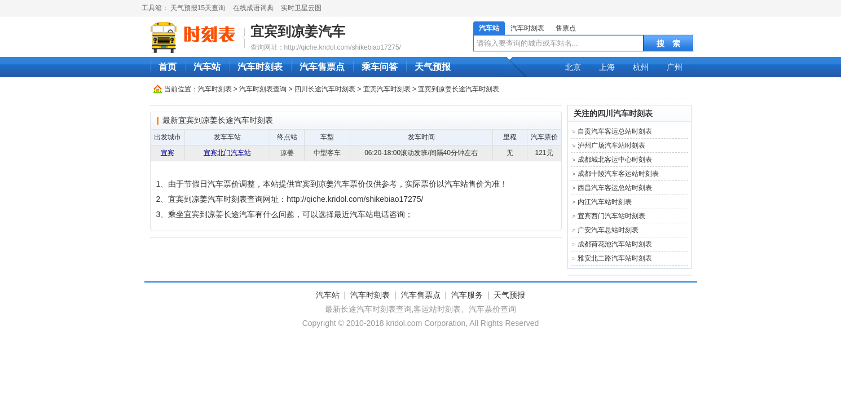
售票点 (566, 28)
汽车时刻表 (527, 28)
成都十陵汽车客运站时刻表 (618, 174)
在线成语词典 (253, 8)
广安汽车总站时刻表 (608, 230)
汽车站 (489, 28)
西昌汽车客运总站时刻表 (615, 188)
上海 (607, 67)
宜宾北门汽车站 (227, 153)
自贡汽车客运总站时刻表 (615, 131)
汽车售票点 (322, 67)
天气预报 (433, 67)
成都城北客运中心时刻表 (615, 160)
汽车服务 (467, 294)
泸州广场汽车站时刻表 (611, 145)
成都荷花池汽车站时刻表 (615, 244)
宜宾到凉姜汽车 (297, 31)
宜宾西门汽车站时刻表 (611, 216)
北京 (573, 67)
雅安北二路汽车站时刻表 (615, 258)
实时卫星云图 (301, 8)
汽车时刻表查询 (263, 89)
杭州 (641, 67)
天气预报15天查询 (197, 8)
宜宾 (167, 153)
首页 (167, 67)
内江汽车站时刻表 (605, 202)
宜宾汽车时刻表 (387, 89)
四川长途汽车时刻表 (324, 89)
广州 (675, 67)
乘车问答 (380, 67)
